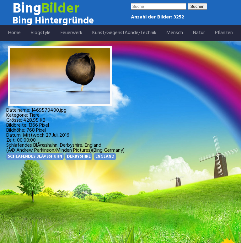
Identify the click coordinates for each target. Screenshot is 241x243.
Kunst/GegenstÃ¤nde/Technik (124, 33)
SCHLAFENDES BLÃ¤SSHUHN (35, 156)
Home (14, 33)
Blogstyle (41, 33)
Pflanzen (224, 33)
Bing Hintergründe (53, 20)
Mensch (174, 33)
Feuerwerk (71, 33)
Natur (199, 33)
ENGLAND (105, 156)
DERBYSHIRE (79, 156)
